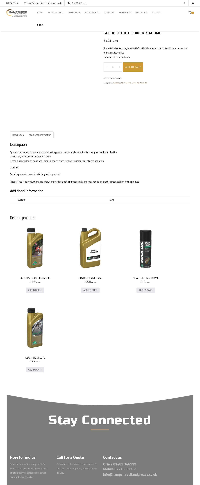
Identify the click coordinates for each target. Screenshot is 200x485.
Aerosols (116, 83)
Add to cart (133, 67)
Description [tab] (18, 135)
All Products (126, 83)
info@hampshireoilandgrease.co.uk (42, 3)
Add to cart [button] (30, 280)
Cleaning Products (139, 83)
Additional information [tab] (40, 135)
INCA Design (132, 458)
